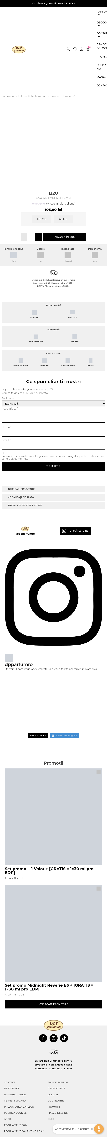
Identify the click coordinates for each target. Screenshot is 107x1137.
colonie (53, 1094)
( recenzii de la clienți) (60, 203)
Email (6, 440)
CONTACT (9, 1082)
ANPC (7, 1119)
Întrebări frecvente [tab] (21, 489)
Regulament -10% (15, 1125)
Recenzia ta (10, 408)
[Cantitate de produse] (31, 237)
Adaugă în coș (65, 237)
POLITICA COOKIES (15, 1112)
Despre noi (11, 1088)
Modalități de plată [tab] (20, 497)
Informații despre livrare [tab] (24, 505)
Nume (6, 427)
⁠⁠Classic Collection (30, 96)
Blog (51, 1119)
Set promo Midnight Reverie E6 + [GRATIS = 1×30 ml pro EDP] (49, 987)
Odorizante (56, 1100)
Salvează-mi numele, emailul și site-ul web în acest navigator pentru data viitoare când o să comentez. (53, 457)
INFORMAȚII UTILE (15, 1094)
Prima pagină (10, 96)
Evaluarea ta (10, 398)
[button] (68, 49)
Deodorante (56, 1088)
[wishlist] (75, 49)
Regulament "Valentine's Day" (24, 1131)
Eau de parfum (58, 1082)
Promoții (54, 1106)
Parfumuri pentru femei (56, 96)
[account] (81, 49)
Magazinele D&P (58, 1112)
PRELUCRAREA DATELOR (19, 1106)
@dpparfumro (25, 533)
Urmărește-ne (79, 530)
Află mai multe (14, 878)
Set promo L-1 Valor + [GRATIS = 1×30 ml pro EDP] (49, 870)
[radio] (41, 219)
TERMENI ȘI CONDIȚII (16, 1100)
